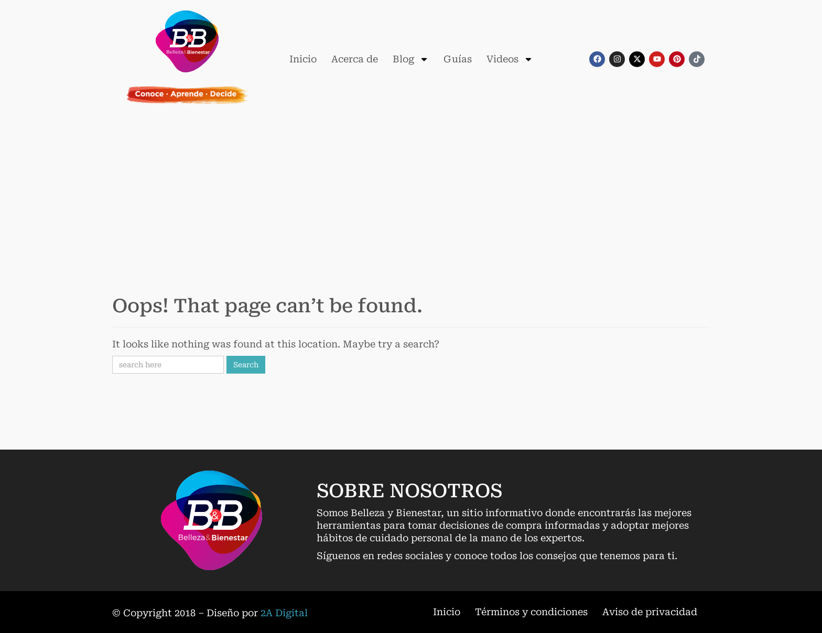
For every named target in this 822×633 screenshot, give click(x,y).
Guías (458, 58)
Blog (411, 59)
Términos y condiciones (531, 611)
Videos (509, 59)
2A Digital (284, 612)
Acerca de (354, 58)
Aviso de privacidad (649, 611)
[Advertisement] (411, 196)
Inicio (303, 58)
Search (245, 365)
